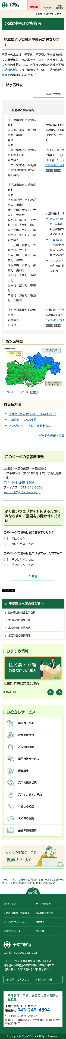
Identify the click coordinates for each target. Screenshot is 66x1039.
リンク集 (40, 931)
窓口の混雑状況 (27, 782)
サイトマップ (10, 904)
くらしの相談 (26, 806)
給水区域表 (12, 69)
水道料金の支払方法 (19, 627)
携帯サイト (41, 922)
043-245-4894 (33, 1010)
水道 (41, 880)
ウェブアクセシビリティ (15, 922)
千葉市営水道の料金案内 (26, 603)
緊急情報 (34, 7)
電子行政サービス (28, 758)
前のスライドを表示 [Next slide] (59, 692)
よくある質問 (26, 818)
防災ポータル (26, 723)
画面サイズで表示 (54, 94)
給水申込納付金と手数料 (21, 612)
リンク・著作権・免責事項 (16, 913)
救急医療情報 (26, 735)
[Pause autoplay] (7, 692)
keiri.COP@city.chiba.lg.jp (22, 492)
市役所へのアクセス (18, 979)
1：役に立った (16, 538)
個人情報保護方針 (44, 913)
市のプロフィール (12, 931)
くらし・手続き (17, 880)
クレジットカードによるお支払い (29, 425)
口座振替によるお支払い (23, 419)
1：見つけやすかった (20, 559)
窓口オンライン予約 (30, 794)
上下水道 (32, 880)
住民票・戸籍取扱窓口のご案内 (21, 683)
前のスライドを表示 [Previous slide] (50, 692)
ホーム (5, 880)
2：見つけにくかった (20, 564)
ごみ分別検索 (26, 747)
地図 (4, 75)
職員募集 (23, 770)
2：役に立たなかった (20, 543)
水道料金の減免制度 (19, 620)
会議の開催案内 (27, 830)
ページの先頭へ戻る (51, 435)
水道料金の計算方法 (19, 635)
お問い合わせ (44, 979)
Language (47, 7)
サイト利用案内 (43, 904)
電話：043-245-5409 (19, 482)
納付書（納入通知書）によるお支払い (32, 414)
